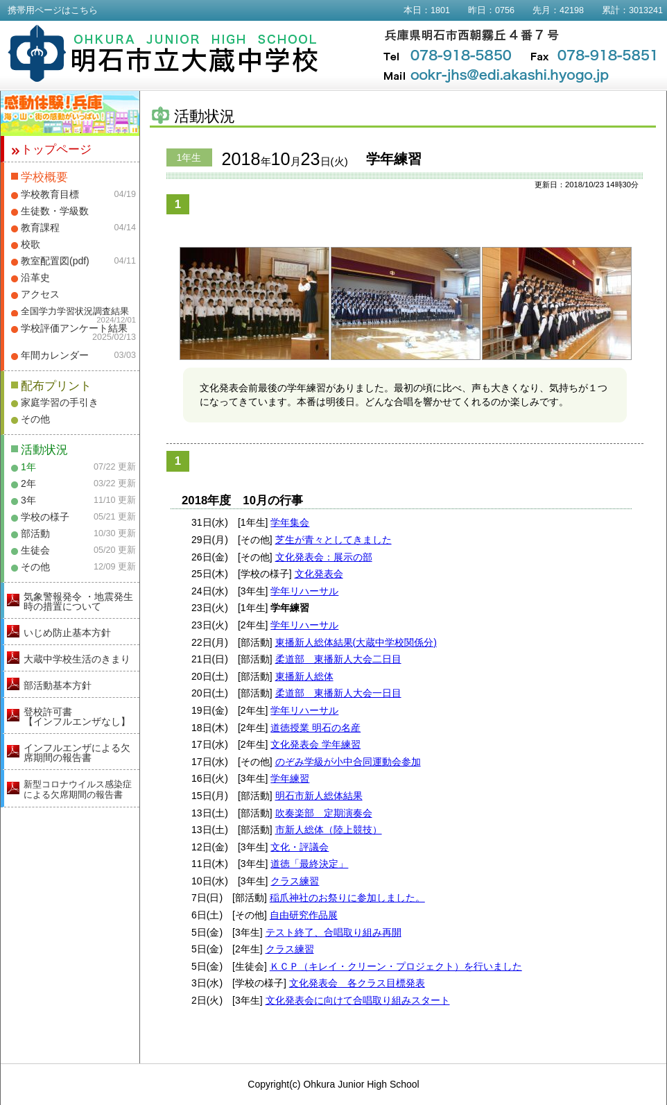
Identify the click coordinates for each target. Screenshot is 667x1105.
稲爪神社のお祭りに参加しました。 (347, 897)
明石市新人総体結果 (319, 795)
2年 (28, 483)
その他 (35, 419)
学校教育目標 (50, 194)
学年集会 (289, 522)
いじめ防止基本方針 (67, 632)
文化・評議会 (299, 847)
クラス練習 (294, 880)
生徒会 (35, 550)
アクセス (40, 294)
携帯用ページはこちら (53, 10)
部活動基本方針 (58, 685)
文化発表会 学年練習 (315, 744)
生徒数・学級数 (55, 210)
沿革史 (35, 277)
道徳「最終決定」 (309, 863)
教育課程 (40, 227)
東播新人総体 (304, 676)
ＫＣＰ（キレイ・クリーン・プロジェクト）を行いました (396, 966)
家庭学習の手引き (59, 402)
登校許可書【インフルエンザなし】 (77, 716)
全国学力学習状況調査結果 (75, 311)
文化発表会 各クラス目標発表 (357, 982)
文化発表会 (319, 573)
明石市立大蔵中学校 (163, 53)
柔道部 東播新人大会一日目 (338, 693)
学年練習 (289, 778)
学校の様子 (45, 516)
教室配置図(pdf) (55, 260)
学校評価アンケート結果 (74, 328)
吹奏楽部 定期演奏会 (323, 813)
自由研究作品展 (304, 914)
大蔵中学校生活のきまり (77, 659)
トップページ (56, 149)
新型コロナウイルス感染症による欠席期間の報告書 (78, 789)
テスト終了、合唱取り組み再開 (333, 932)
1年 (28, 466)
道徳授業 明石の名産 (315, 727)
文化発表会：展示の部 (323, 557)
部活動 (35, 533)
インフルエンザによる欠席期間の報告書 (77, 752)
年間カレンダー (55, 355)
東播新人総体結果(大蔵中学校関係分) (356, 642)
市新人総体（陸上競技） (328, 829)
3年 (28, 500)
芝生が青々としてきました (333, 539)
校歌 (30, 244)
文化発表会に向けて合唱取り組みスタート (358, 1000)
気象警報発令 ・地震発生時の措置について (78, 601)
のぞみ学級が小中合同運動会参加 (348, 761)
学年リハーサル (304, 591)
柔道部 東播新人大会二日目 (338, 659)
